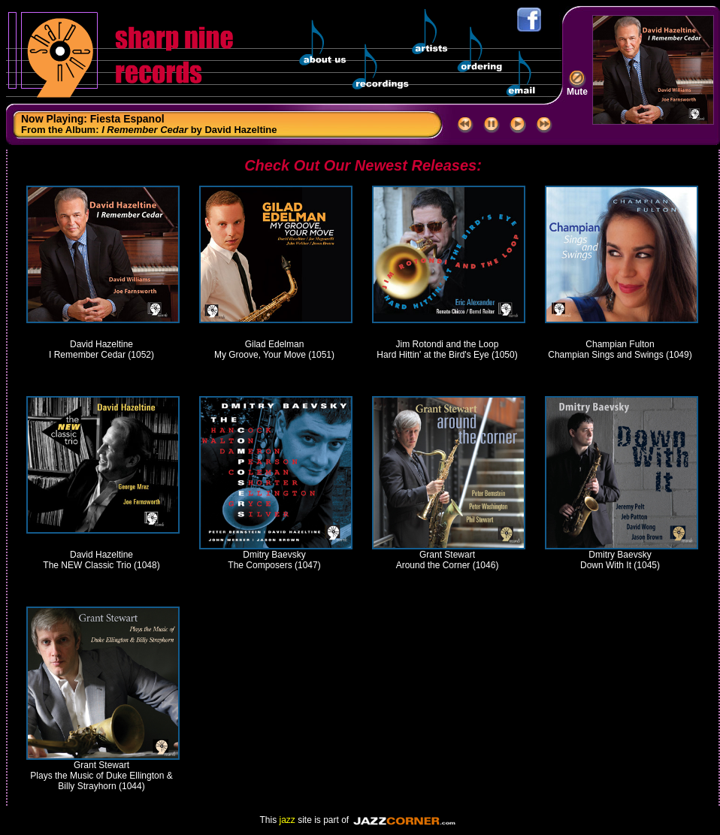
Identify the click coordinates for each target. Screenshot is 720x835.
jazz (287, 820)
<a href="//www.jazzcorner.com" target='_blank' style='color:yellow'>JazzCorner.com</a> (406, 820)
